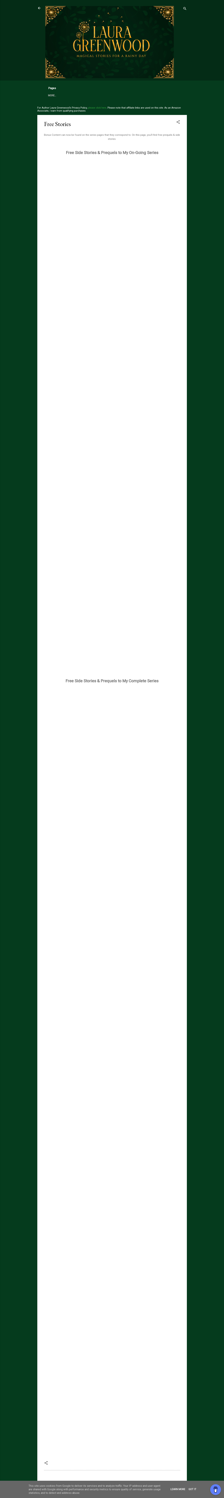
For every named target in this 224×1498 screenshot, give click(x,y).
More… (146, 95)
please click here (97, 107)
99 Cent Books (95, 95)
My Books (54, 95)
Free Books (73, 95)
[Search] (185, 9)
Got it (192, 1489)
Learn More (177, 1489)
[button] (178, 122)
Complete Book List (123, 95)
